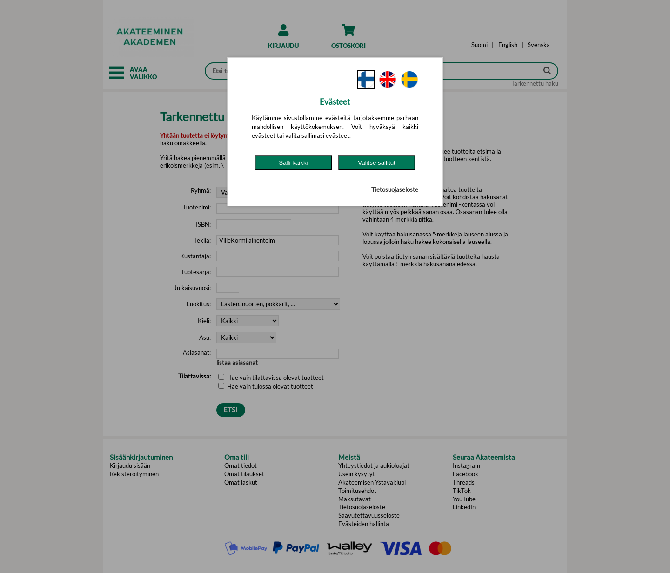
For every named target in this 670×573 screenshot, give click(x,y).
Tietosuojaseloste (394, 189)
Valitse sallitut (376, 162)
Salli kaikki (293, 162)
